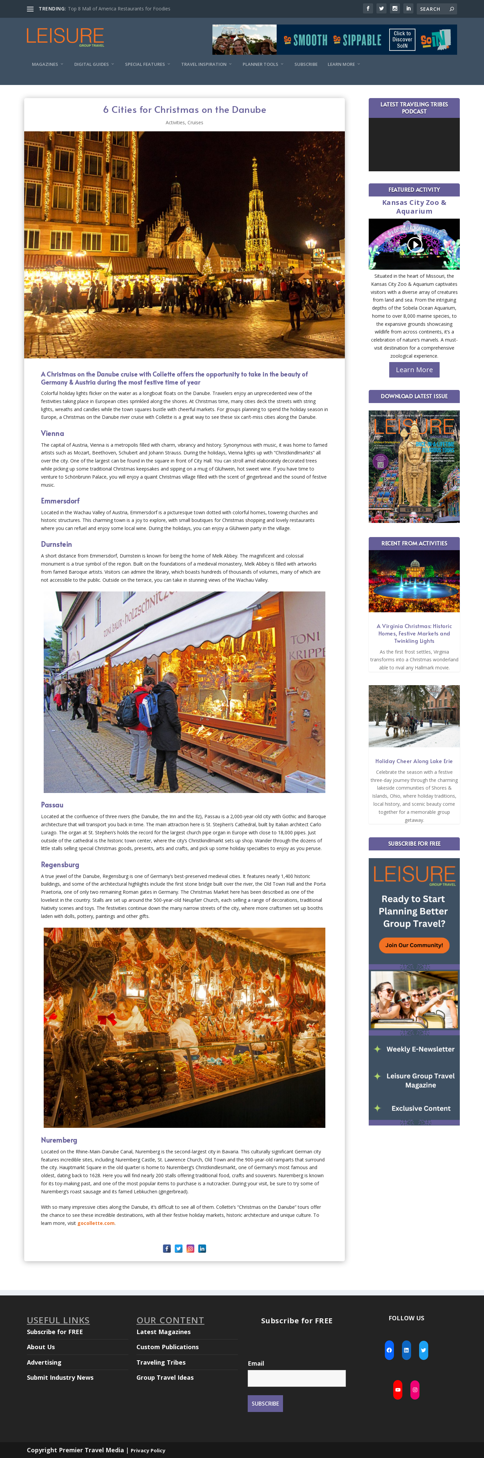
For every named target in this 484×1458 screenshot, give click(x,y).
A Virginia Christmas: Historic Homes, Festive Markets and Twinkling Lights (414, 633)
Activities (175, 122)
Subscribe (306, 64)
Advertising (44, 1362)
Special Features (145, 64)
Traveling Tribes (161, 1362)
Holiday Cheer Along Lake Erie (414, 760)
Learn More (341, 64)
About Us (41, 1347)
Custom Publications (167, 1347)
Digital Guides (91, 64)
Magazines (45, 64)
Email (256, 1363)
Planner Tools (260, 64)
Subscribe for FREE (55, 1332)
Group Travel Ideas (165, 1377)
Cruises (195, 122)
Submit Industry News (60, 1377)
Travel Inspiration (204, 64)
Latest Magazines (163, 1332)
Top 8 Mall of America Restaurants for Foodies (119, 8)
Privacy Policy (148, 1450)
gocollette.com (96, 1223)
